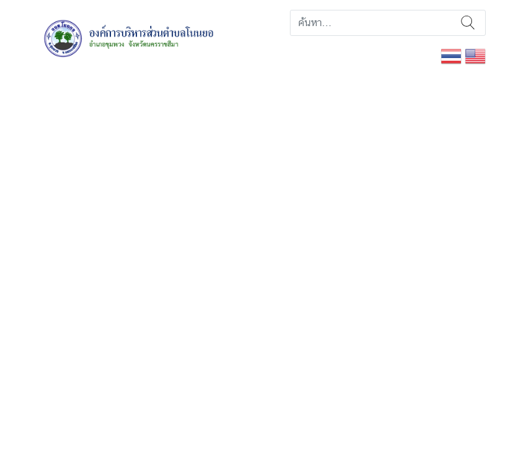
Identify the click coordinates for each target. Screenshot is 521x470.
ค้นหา (467, 22)
